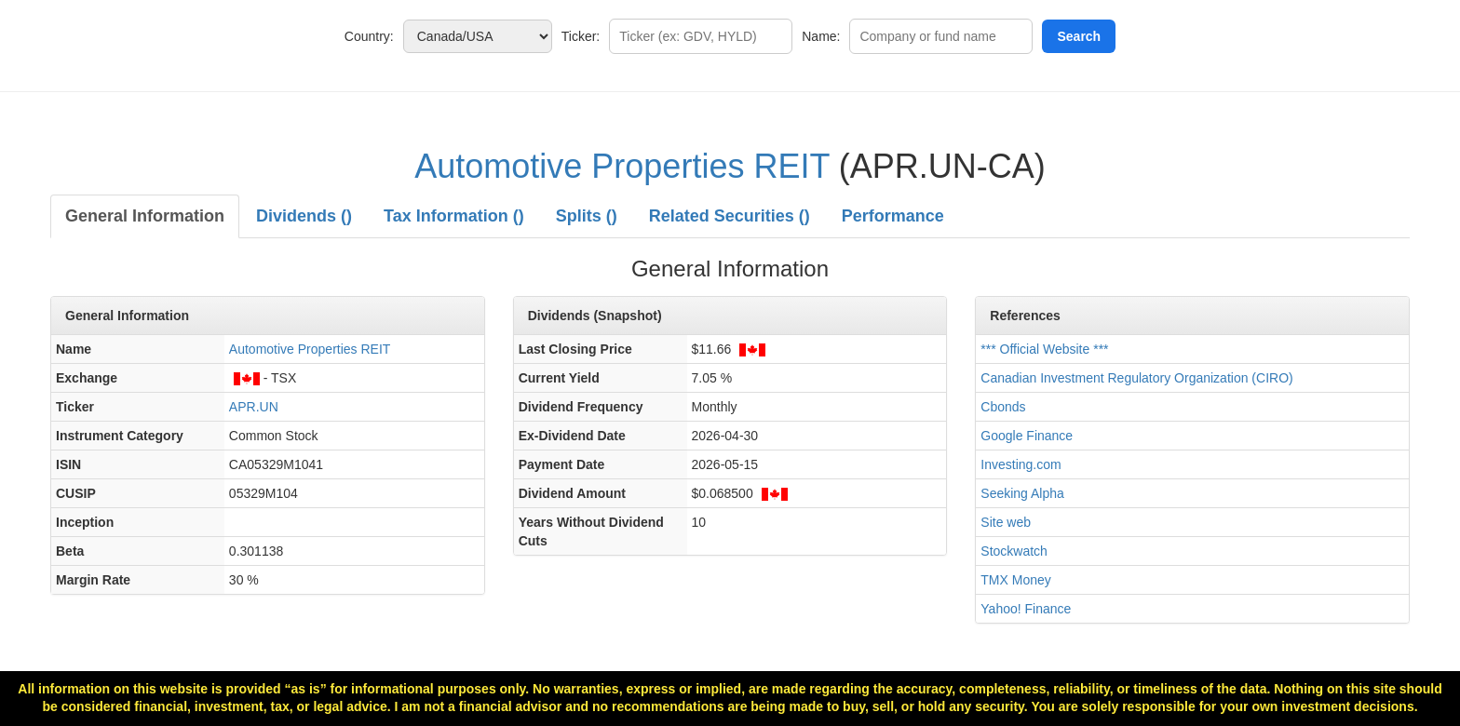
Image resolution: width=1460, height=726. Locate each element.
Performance (893, 216)
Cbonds (1002, 406)
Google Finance (1026, 435)
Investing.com (1020, 464)
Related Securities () (729, 216)
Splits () (586, 216)
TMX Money (1015, 579)
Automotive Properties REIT (622, 166)
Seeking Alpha (1022, 493)
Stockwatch (1014, 551)
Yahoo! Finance (1025, 608)
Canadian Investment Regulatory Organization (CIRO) (1136, 377)
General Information (144, 216)
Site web (1005, 522)
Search (1079, 36)
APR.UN (253, 406)
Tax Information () (454, 216)
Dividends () (304, 216)
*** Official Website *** (1044, 349)
